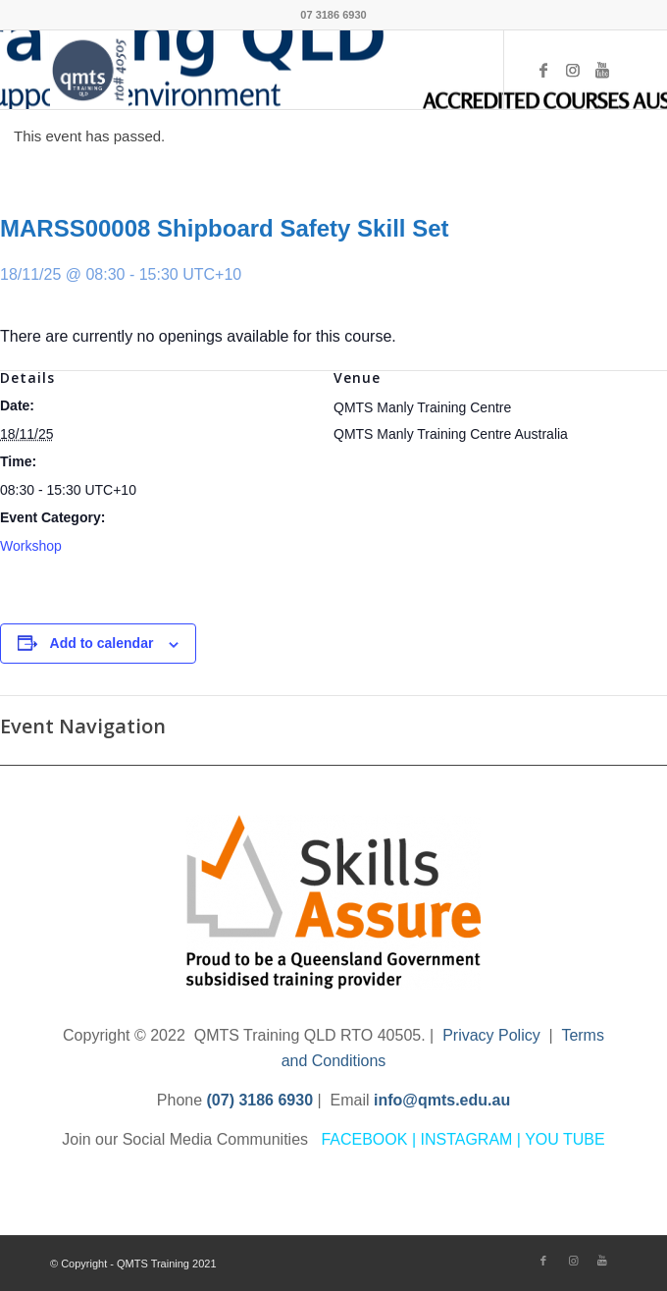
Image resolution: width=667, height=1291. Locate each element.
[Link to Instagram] (573, 70)
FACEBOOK (364, 1139)
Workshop (31, 546)
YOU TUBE (565, 1139)
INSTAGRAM (466, 1139)
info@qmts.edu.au (442, 1100)
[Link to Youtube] (602, 70)
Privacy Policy (491, 1035)
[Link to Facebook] (543, 70)
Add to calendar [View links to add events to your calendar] (102, 643)
